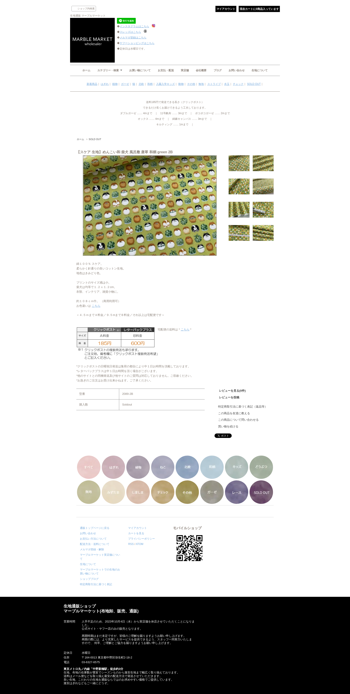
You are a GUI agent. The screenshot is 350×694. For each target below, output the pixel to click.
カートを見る (136, 533)
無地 (201, 84)
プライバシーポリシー (141, 538)
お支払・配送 (166, 70)
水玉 (226, 84)
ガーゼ (125, 84)
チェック (238, 84)
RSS (131, 544)
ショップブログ (89, 578)
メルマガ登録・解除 (92, 549)
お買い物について (140, 70)
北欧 (141, 84)
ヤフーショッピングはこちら (137, 43)
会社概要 (201, 70)
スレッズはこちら (130, 32)
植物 (115, 84)
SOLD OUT (254, 84)
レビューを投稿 (229, 397)
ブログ (218, 70)
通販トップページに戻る (94, 528)
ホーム (86, 70)
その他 (191, 84)
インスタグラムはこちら (134, 26)
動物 (181, 84)
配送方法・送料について (94, 544)
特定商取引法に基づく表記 (96, 584)
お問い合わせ (237, 70)
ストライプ (214, 84)
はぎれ (105, 84)
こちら (96, 305)
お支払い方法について (93, 538)
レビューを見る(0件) (232, 390)
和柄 (150, 84)
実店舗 (185, 70)
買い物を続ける (228, 426)
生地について (260, 70)
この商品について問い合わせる (238, 419)
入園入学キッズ (165, 84)
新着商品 (92, 84)
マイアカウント (226, 9)
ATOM (139, 544)
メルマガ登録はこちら (133, 37)
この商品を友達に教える (234, 413)
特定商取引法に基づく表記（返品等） (242, 406)
